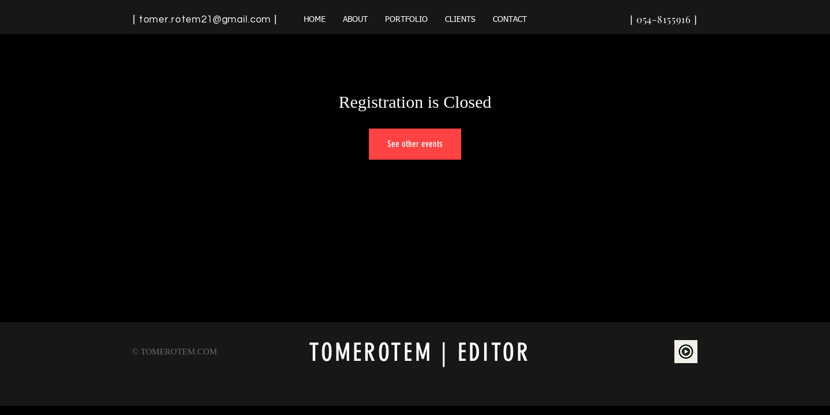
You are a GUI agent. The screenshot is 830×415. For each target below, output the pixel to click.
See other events (415, 143)
